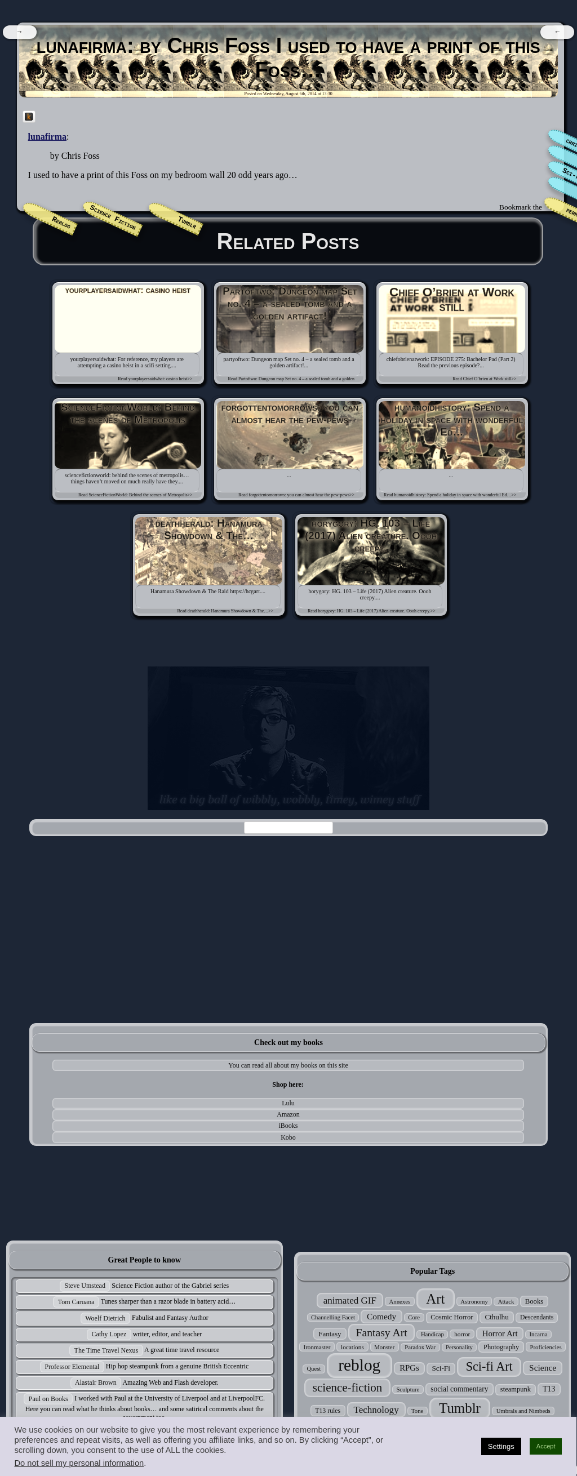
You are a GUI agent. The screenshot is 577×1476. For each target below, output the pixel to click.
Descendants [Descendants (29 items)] (536, 1317)
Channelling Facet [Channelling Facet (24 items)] (333, 1317)
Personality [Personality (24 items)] (459, 1347)
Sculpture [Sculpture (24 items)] (407, 1389)
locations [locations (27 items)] (352, 1347)
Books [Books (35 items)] (534, 1301)
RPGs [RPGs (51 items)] (409, 1367)
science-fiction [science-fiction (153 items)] (347, 1387)
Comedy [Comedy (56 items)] (381, 1316)
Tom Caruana (76, 1302)
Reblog (61, 223)
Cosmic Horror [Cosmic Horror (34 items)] (451, 1317)
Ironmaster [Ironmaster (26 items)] (317, 1347)
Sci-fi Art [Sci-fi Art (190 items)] (489, 1366)
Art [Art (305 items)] (435, 1298)
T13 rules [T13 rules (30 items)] (327, 1411)
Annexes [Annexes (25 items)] (399, 1301)
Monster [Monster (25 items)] (384, 1347)
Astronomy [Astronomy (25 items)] (474, 1301)
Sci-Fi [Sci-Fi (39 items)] (441, 1368)
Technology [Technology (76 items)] (375, 1409)
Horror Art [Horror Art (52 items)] (500, 1333)
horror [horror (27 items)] (462, 1334)
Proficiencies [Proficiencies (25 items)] (545, 1347)
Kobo (288, 1137)
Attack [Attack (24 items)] (506, 1302)
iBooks (288, 1126)
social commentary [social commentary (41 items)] (459, 1389)
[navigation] (19, 32)
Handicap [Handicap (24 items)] (432, 1334)
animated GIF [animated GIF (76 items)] (349, 1300)
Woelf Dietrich (105, 1318)
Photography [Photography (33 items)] (501, 1347)
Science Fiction (112, 218)
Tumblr (187, 223)
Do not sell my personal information (79, 1463)
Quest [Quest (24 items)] (314, 1369)
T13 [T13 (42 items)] (549, 1389)
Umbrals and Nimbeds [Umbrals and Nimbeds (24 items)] (523, 1411)
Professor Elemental (72, 1367)
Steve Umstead (85, 1286)
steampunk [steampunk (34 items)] (515, 1389)
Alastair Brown (96, 1382)
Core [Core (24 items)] (414, 1317)
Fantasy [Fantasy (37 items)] (329, 1334)
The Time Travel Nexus (106, 1350)
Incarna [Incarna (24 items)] (539, 1334)
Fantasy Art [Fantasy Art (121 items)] (381, 1332)
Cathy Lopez (109, 1334)
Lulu (288, 1103)
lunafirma (47, 136)
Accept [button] (546, 1446)
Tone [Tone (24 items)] (417, 1411)
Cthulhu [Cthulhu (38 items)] (496, 1317)
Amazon (288, 1114)
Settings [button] (501, 1446)
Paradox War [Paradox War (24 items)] (420, 1347)
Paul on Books (48, 1399)
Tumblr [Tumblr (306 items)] (460, 1408)
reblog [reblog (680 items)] (359, 1365)
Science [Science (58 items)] (542, 1367)
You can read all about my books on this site (288, 1065)
